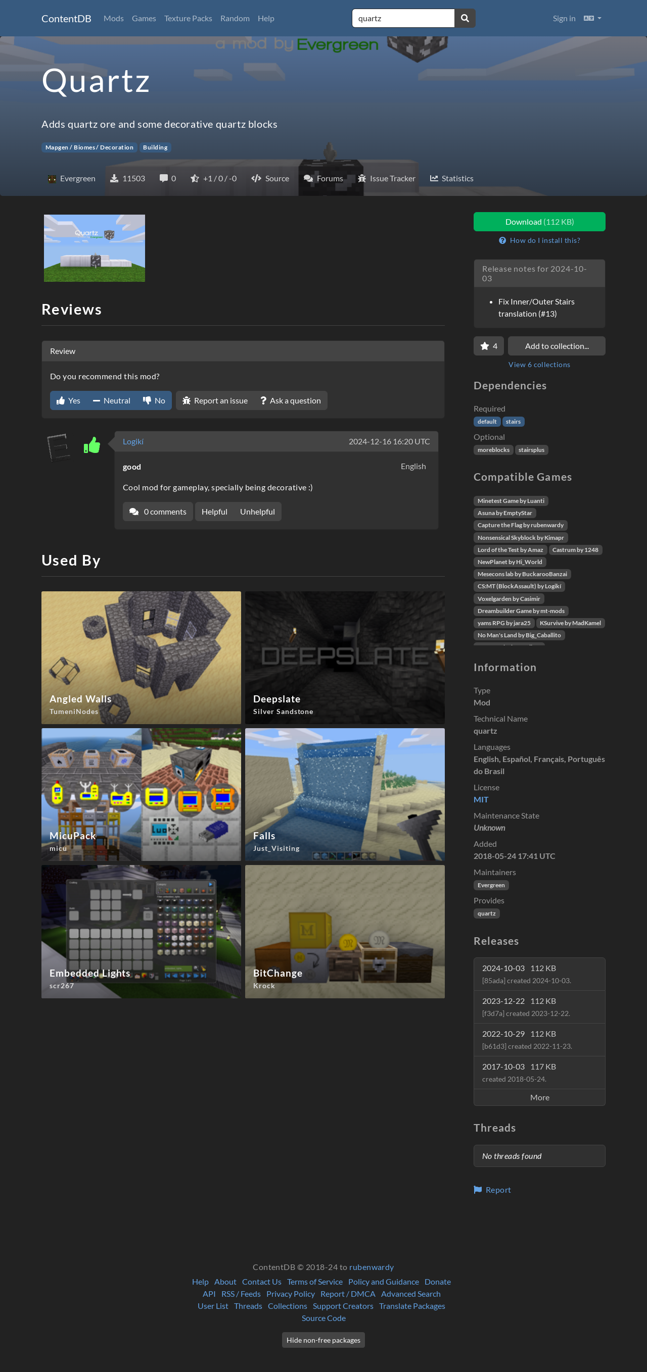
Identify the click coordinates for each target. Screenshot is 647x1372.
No (154, 400)
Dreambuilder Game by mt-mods (521, 611)
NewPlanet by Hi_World (510, 562)
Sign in (564, 18)
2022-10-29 (527, 1039)
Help (266, 18)
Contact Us (262, 1281)
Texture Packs (188, 18)
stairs (513, 421)
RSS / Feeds (241, 1293)
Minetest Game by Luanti (511, 500)
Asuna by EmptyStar (505, 513)
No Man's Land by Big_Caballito (519, 635)
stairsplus (531, 449)
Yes (68, 400)
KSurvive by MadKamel (570, 623)
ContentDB (66, 18)
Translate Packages (412, 1305)
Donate (438, 1281)
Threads (248, 1305)
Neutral (111, 400)
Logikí (133, 441)
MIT (481, 799)
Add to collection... (557, 345)
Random (235, 18)
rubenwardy (371, 1267)
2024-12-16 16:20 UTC (389, 441)
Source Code (324, 1318)
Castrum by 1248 (575, 549)
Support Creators (343, 1305)
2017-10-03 (519, 1072)
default (487, 421)
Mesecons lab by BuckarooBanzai (522, 574)
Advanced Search (411, 1293)
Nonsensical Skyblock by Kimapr (521, 537)
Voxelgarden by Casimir (509, 598)
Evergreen (491, 885)
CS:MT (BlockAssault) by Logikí (519, 586)
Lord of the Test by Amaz (510, 549)
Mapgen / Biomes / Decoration (89, 147)
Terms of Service (315, 1281)
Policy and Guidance (383, 1281)
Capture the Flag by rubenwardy (521, 525)
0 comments (158, 511)
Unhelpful (257, 511)
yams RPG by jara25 (504, 623)
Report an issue (215, 400)
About (225, 1281)
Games (144, 18)
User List (213, 1305)
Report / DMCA (348, 1293)
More (539, 1097)
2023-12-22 (526, 1007)
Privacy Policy (290, 1293)
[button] (593, 18)
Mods (114, 18)
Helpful (214, 511)
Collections (287, 1305)
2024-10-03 (526, 974)
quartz (487, 913)
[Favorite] (489, 345)
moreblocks (494, 449)
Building (155, 147)
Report (493, 1189)
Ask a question (290, 400)
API (209, 1293)
